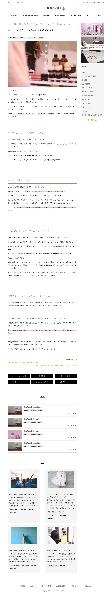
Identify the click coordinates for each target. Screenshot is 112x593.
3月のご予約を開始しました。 (31, 431)
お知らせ (26, 410)
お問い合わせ (85, 107)
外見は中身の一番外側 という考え (22, 494)
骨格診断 (42, 376)
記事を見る (13, 513)
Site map (88, 586)
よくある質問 (85, 103)
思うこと (41, 37)
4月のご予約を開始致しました (31, 419)
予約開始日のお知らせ (36, 410)
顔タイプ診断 (66, 376)
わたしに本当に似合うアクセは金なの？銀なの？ (25, 362)
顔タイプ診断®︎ (86, 84)
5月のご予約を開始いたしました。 (32, 407)
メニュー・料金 (86, 88)
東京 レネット (65, 591)
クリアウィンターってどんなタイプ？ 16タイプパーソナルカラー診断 (52, 365)
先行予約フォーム (66, 382)
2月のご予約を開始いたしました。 (32, 443)
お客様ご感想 (85, 99)
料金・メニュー (18, 382)
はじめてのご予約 (87, 92)
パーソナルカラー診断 (88, 76)
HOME (83, 72)
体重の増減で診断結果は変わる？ (21, 550)
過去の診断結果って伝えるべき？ (59, 550)
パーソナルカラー (31, 37)
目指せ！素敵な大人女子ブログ (16, 37)
